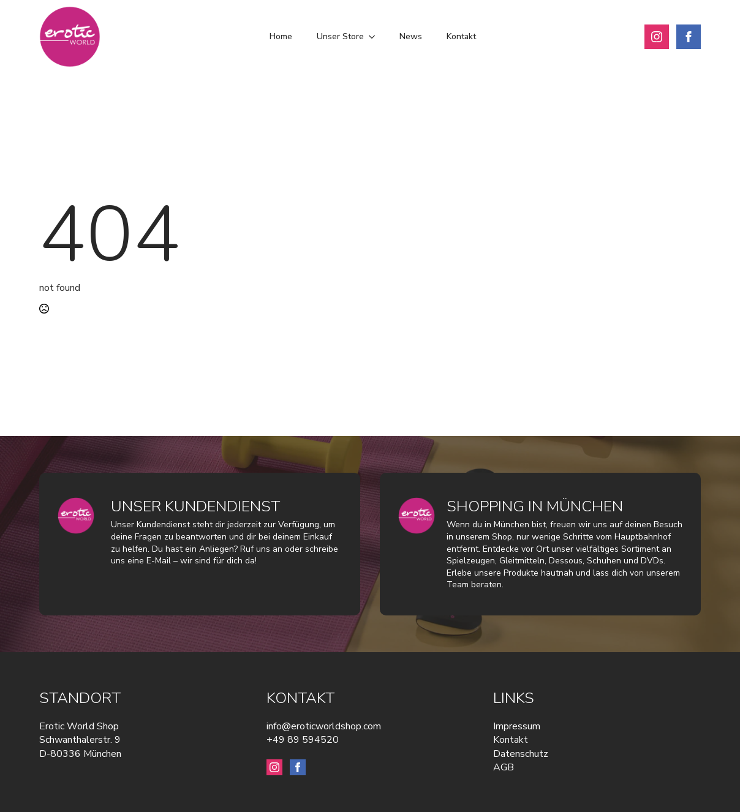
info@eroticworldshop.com (323, 726)
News (410, 36)
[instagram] (656, 36)
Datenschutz (520, 754)
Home (281, 36)
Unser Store (340, 36)
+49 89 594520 (302, 739)
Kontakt (461, 36)
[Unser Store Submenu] (375, 36)
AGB (503, 767)
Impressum (516, 726)
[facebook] (688, 36)
